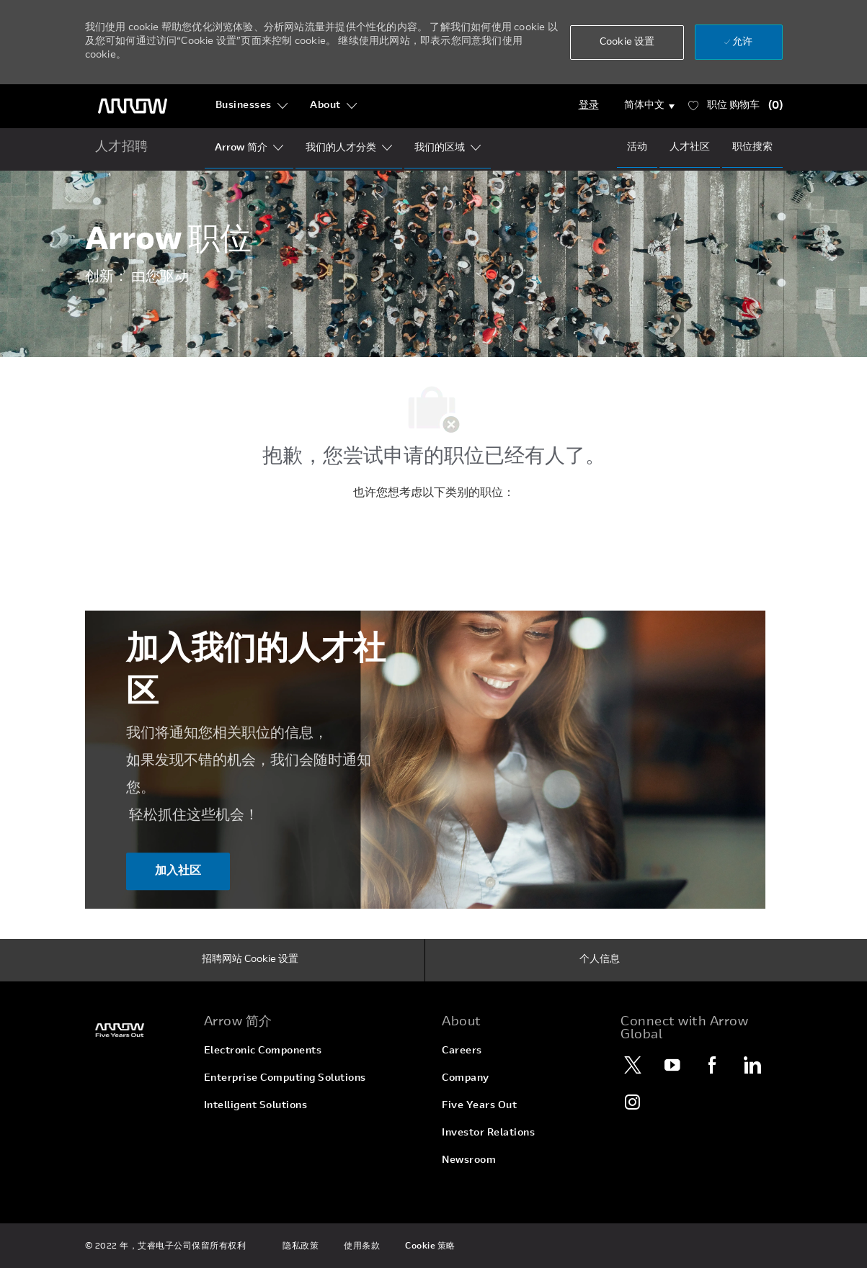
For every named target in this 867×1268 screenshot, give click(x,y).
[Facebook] (712, 1065)
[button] (627, 42)
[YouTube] (672, 1065)
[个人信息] (599, 960)
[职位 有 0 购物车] (735, 106)
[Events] (637, 148)
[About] (333, 106)
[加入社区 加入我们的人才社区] (178, 872)
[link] (136, 1030)
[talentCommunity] (690, 148)
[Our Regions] (439, 148)
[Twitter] (632, 1065)
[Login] (588, 105)
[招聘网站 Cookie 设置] (250, 960)
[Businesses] (251, 106)
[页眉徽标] (133, 106)
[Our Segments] (341, 148)
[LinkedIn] (751, 1065)
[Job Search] (752, 148)
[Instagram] (632, 1101)
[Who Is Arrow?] (241, 148)
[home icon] (122, 148)
